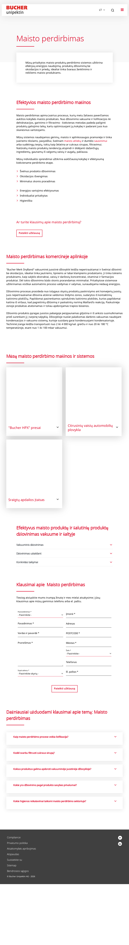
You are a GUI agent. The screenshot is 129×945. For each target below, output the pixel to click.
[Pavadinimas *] (40, 685)
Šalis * (68, 711)
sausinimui (100, 140)
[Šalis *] (88, 714)
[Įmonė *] (88, 676)
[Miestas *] (88, 705)
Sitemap (11, 926)
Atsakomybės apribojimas (21, 909)
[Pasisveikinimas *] (40, 676)
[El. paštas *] (88, 734)
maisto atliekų (72, 140)
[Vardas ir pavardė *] (40, 695)
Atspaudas (13, 915)
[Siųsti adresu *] (40, 734)
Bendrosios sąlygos (18, 932)
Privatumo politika (17, 904)
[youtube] (120, 906)
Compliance (14, 898)
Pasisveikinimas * (24, 672)
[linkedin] (120, 900)
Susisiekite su (14, 921)
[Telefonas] (88, 724)
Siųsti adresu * (23, 731)
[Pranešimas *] (40, 714)
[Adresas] (88, 685)
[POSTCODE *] (88, 695)
